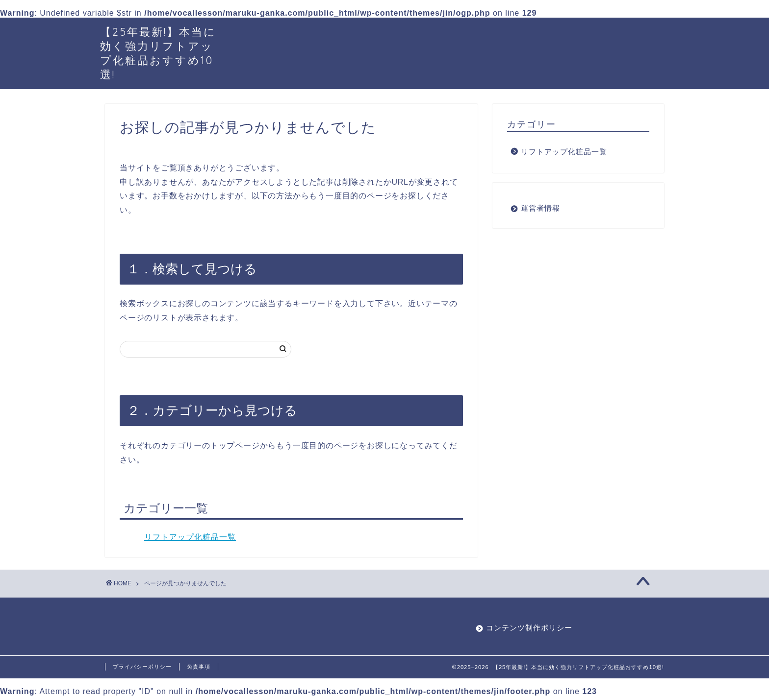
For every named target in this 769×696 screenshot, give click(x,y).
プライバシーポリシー (142, 667)
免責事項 (198, 667)
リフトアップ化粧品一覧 (190, 537)
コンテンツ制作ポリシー (529, 628)
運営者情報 (540, 208)
